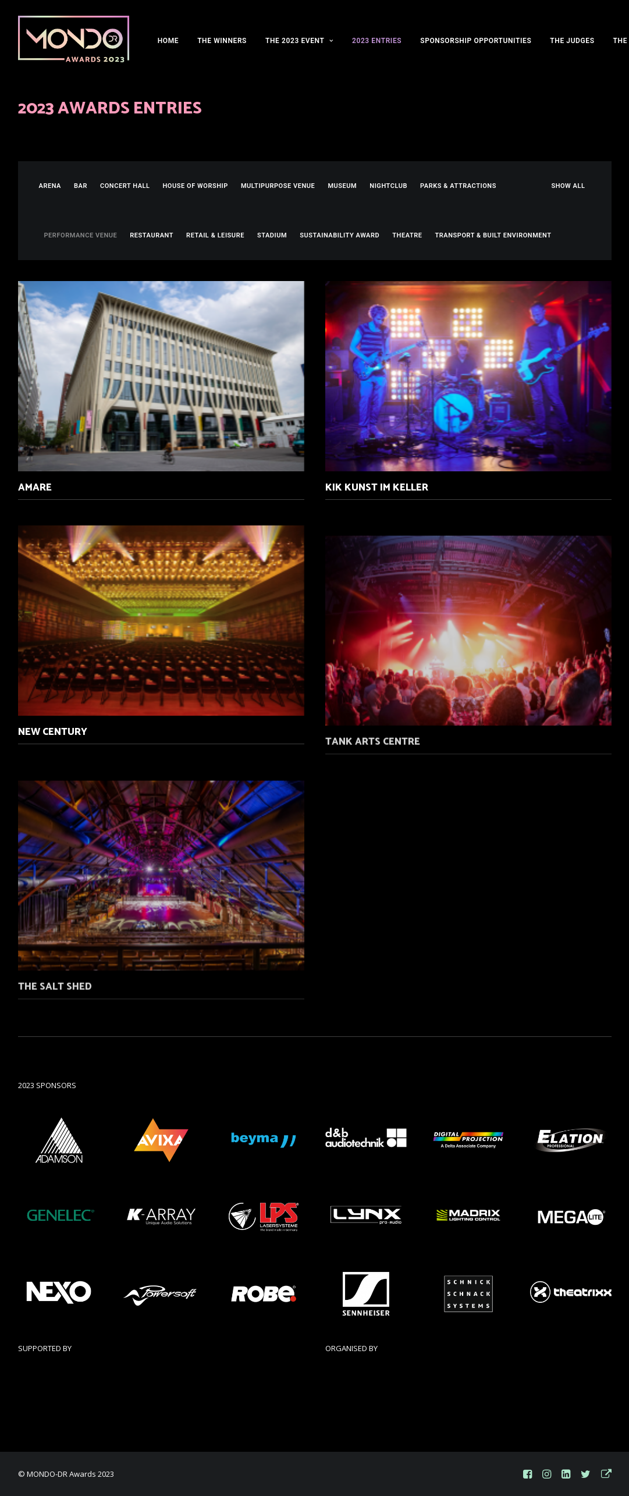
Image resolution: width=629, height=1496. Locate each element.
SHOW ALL (568, 186)
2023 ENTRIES (376, 41)
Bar (80, 186)
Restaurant (151, 235)
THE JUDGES (572, 41)
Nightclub (388, 186)
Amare (35, 487)
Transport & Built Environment (493, 235)
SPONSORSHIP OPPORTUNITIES (475, 41)
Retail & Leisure (215, 235)
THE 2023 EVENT (299, 41)
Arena (50, 186)
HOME (168, 41)
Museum (342, 186)
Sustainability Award (339, 235)
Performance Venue (81, 235)
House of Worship (195, 186)
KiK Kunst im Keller (376, 488)
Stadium (272, 235)
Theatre (407, 235)
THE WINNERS (222, 41)
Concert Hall (125, 186)
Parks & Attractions (458, 186)
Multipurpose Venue (278, 186)
